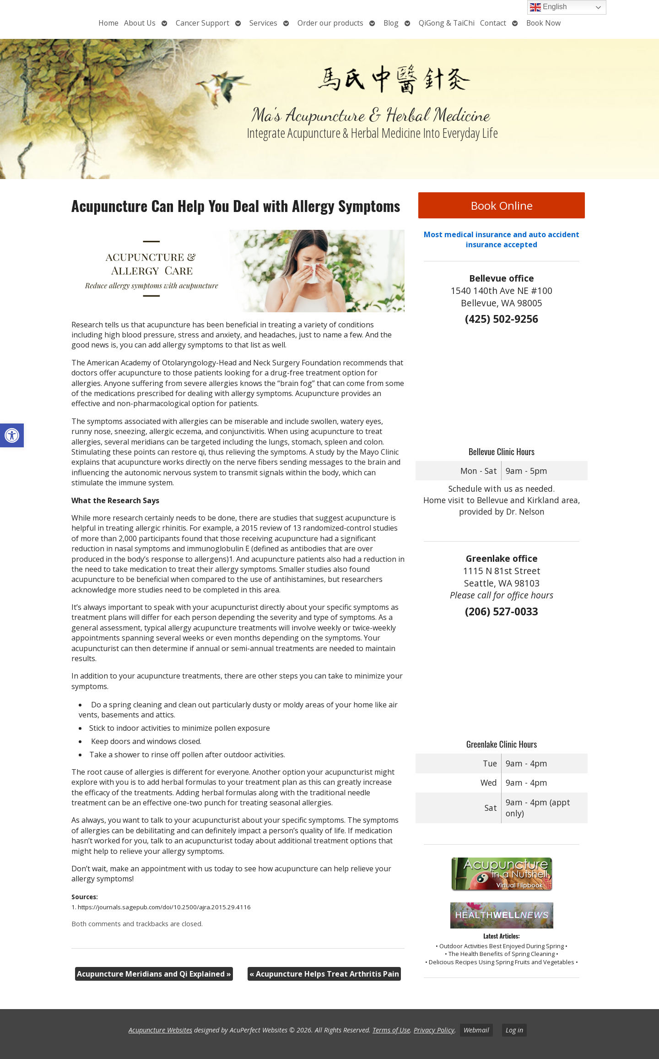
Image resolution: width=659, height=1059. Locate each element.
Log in (514, 1030)
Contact (493, 23)
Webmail (476, 1030)
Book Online (502, 205)
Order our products (330, 23)
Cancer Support (202, 23)
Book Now (543, 23)
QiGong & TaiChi (447, 23)
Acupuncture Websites (160, 1030)
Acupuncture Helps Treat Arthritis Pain (324, 974)
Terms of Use (391, 1030)
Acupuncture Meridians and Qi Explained (154, 974)
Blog (391, 23)
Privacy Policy (434, 1030)
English (548, 7)
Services (263, 23)
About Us (140, 23)
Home (108, 23)
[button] (12, 435)
